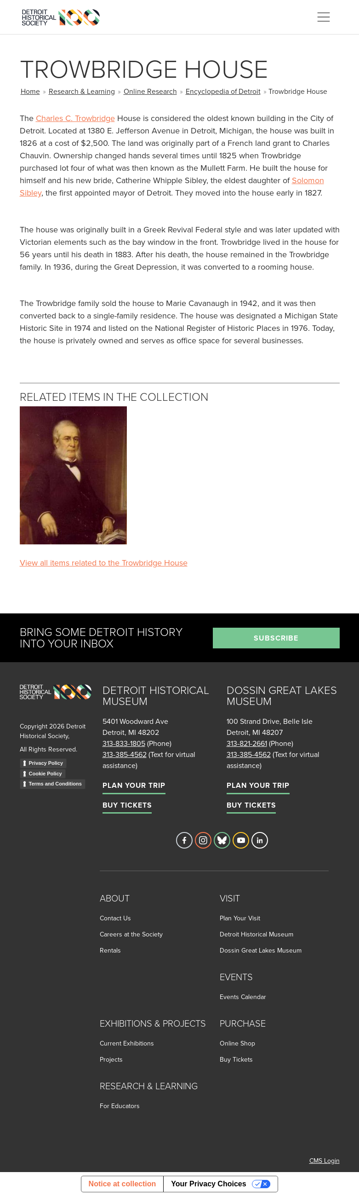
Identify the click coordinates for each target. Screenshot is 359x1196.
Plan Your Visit (240, 918)
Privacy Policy (46, 763)
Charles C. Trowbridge (75, 118)
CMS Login (324, 1160)
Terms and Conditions (55, 783)
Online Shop (237, 1043)
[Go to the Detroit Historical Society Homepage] (64, 15)
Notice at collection (122, 1184)
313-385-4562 (125, 754)
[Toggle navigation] (323, 17)
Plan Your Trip (134, 785)
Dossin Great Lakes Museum (261, 950)
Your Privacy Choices (208, 1184)
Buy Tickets (127, 805)
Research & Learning (82, 91)
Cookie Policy (45, 773)
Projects (111, 1059)
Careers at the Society (131, 934)
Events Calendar (243, 996)
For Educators (120, 1105)
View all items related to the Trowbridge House (104, 562)
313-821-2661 (247, 743)
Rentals (110, 950)
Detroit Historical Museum (256, 934)
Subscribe (276, 638)
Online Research (150, 91)
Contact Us (115, 918)
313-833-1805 (124, 743)
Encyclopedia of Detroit (223, 91)
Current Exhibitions (127, 1043)
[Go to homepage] (55, 702)
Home (30, 91)
